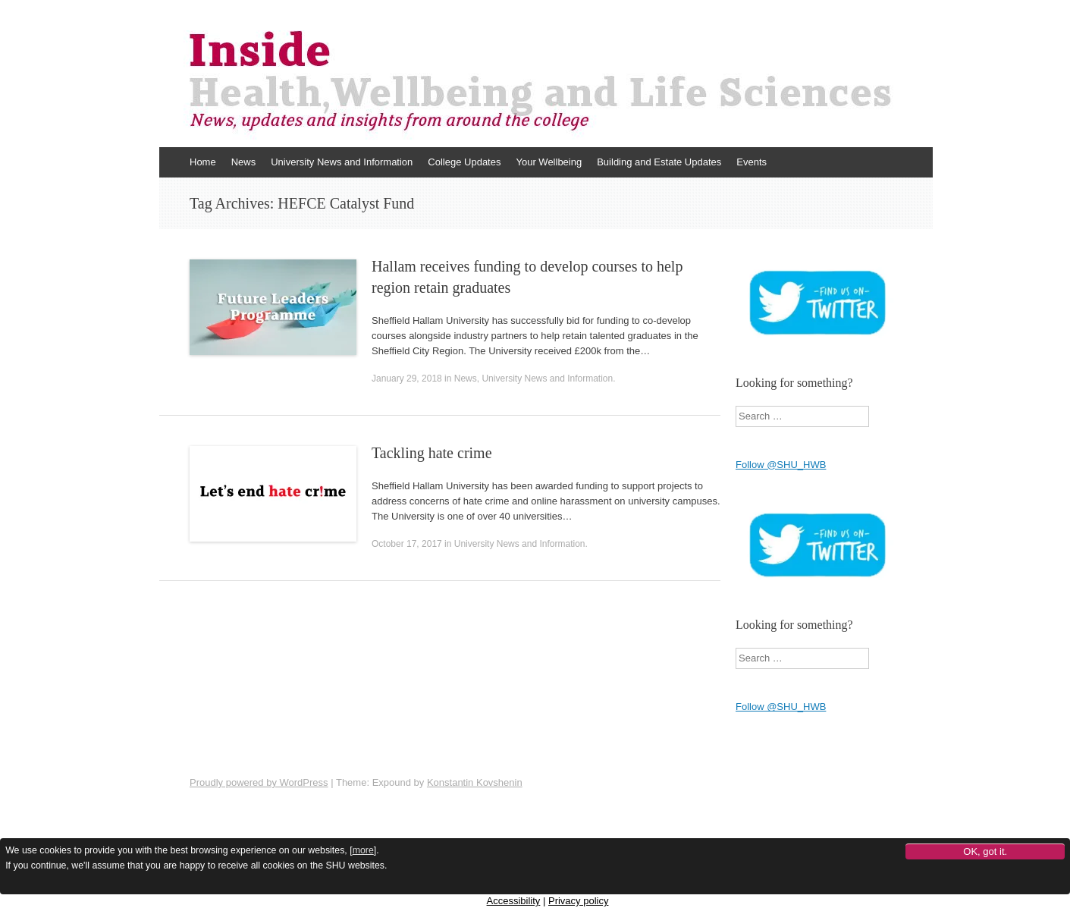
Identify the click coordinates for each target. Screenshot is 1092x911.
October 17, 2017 (407, 544)
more (363, 850)
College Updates (464, 162)
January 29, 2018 (407, 378)
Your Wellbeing (549, 162)
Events (751, 162)
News (243, 162)
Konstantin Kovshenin (474, 782)
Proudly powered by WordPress (259, 782)
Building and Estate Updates (659, 162)
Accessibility (514, 900)
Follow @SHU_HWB (781, 464)
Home (203, 162)
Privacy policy (578, 900)
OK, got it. (985, 851)
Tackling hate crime (432, 453)
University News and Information (342, 162)
